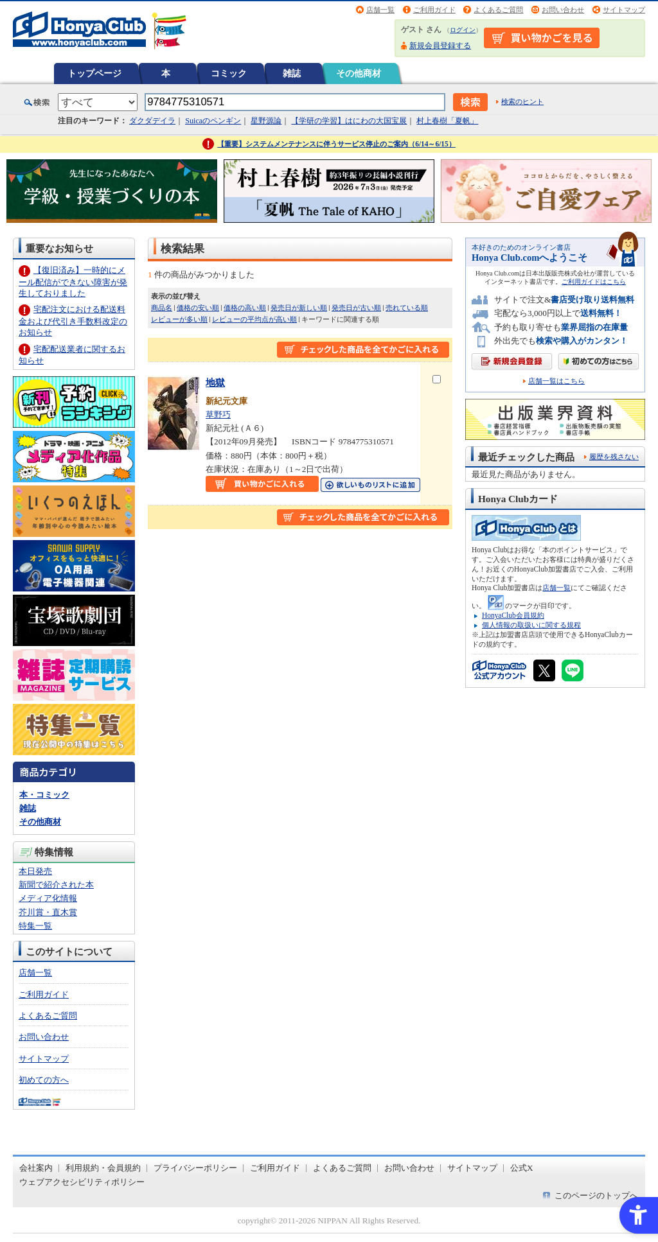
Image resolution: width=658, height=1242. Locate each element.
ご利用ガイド (434, 9)
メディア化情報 (48, 898)
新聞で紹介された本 (56, 884)
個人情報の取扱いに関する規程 (531, 625)
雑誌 (292, 73)
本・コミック (44, 795)
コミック (229, 73)
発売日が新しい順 (299, 307)
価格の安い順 (198, 307)
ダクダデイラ (152, 120)
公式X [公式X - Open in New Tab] (521, 1168)
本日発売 (35, 871)
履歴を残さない (614, 456)
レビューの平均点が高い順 (254, 319)
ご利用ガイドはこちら (594, 281)
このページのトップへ (596, 1195)
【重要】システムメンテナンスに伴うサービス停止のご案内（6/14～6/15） (336, 144)
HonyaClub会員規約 (513, 615)
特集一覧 (35, 926)
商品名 (161, 307)
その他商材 (358, 73)
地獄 (215, 382)
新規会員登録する (440, 45)
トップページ (94, 73)
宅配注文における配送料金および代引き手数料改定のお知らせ (73, 320)
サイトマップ (624, 9)
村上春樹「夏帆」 (447, 120)
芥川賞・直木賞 (48, 912)
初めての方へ (44, 1080)
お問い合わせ (563, 9)
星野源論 (266, 120)
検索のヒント (522, 101)
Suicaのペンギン (213, 120)
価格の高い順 (245, 307)
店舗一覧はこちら (556, 381)
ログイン (463, 29)
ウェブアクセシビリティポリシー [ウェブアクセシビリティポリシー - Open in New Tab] (82, 1182)
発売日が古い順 (356, 307)
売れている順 (407, 307)
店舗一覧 (380, 9)
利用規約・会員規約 (103, 1168)
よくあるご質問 (498, 9)
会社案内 (36, 1168)
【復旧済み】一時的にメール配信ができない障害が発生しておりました (73, 281)
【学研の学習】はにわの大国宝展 (349, 120)
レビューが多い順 (179, 319)
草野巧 (218, 414)
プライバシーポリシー (195, 1168)
